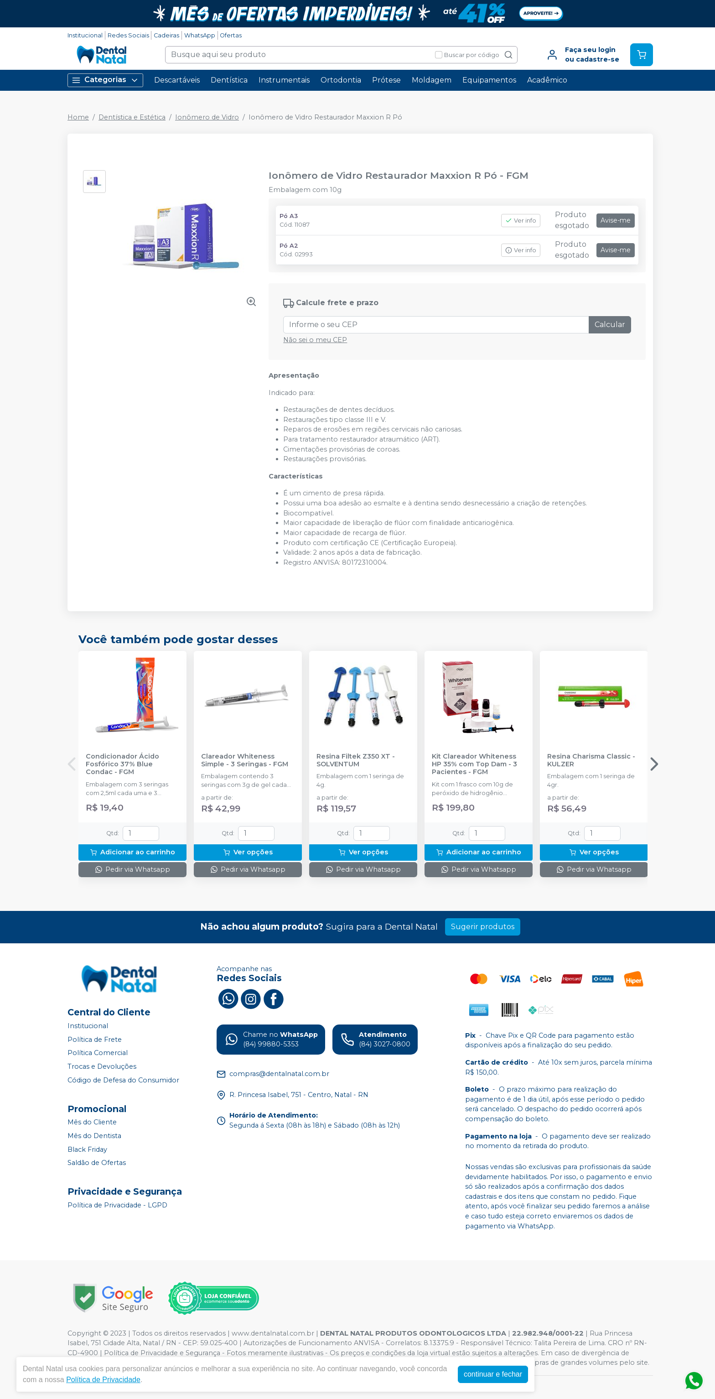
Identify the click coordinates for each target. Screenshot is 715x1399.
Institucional (85, 35)
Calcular (610, 324)
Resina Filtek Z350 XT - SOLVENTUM (355, 760)
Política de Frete (94, 1039)
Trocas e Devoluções (101, 1066)
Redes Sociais (128, 35)
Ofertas (231, 35)
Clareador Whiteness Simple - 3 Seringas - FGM (244, 760)
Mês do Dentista (94, 1136)
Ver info (520, 220)
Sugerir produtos (482, 926)
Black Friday (87, 1149)
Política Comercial (97, 1053)
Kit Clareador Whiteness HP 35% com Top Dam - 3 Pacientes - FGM (474, 764)
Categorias (105, 80)
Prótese (386, 80)
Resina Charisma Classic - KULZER (591, 760)
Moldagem (431, 80)
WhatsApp (199, 35)
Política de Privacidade (103, 1379)
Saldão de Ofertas (96, 1163)
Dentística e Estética (132, 117)
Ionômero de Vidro (207, 117)
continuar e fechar (493, 1374)
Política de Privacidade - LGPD (117, 1205)
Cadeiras (166, 35)
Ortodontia (341, 80)
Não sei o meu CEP (315, 340)
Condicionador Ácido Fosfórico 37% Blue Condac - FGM (122, 764)
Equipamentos (489, 80)
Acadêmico (547, 80)
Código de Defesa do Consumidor (123, 1080)
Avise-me (616, 220)
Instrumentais (284, 80)
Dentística (229, 80)
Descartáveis (177, 80)
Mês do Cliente (92, 1122)
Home (78, 117)
